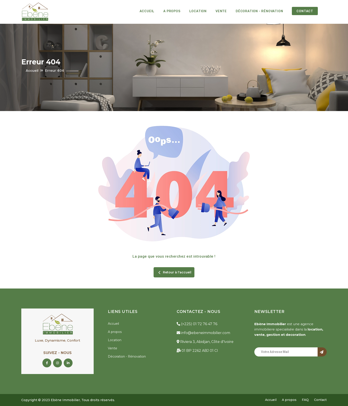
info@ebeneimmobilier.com (203, 333)
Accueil (147, 11)
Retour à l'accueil (174, 272)
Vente (221, 11)
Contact (305, 11)
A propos (171, 11)
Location (198, 11)
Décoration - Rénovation (259, 11)
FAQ (305, 400)
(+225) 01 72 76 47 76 (197, 324)
